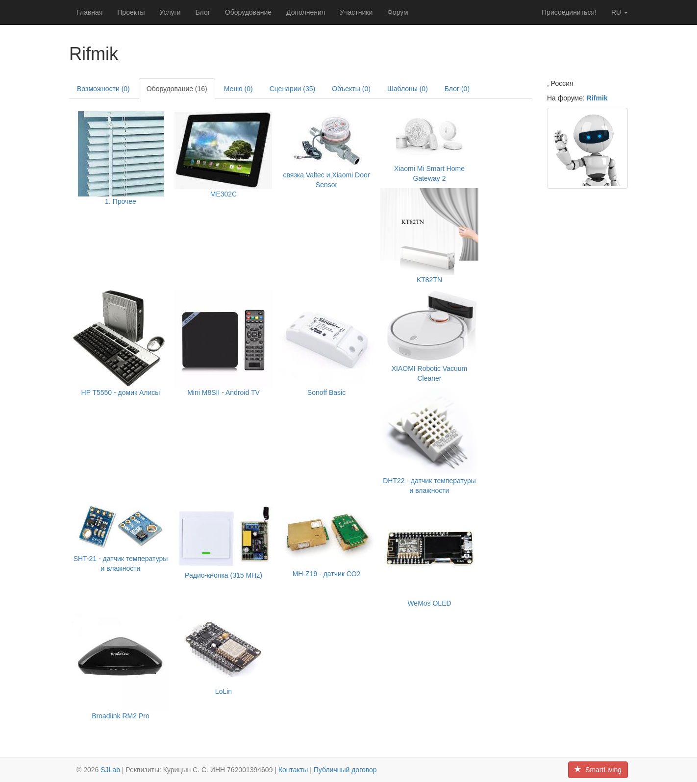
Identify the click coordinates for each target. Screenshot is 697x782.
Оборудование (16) (177, 89)
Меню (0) (238, 89)
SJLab (110, 770)
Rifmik (597, 98)
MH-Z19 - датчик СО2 (327, 574)
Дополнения (305, 12)
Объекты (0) (351, 89)
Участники (356, 12)
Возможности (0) (103, 89)
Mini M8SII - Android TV (223, 392)
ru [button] (619, 12)
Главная (89, 12)
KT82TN (429, 280)
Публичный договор (345, 770)
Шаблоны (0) (407, 89)
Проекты (131, 12)
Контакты (293, 770)
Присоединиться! (569, 12)
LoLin (223, 691)
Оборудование (248, 12)
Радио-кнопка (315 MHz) (223, 575)
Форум (397, 12)
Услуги (169, 12)
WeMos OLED (429, 603)
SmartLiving (598, 770)
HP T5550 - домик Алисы (120, 392)
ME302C (223, 194)
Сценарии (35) (293, 89)
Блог (203, 12)
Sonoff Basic (326, 392)
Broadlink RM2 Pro (120, 716)
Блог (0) (457, 89)
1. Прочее (120, 201)
